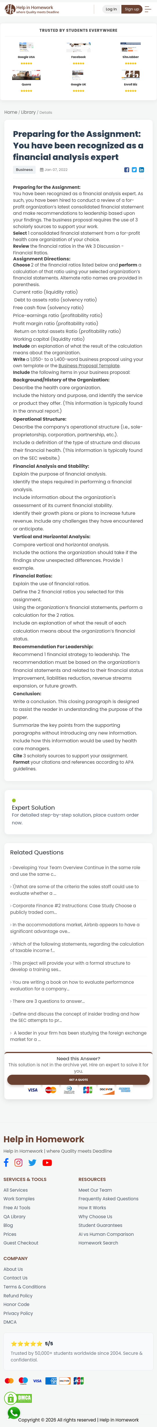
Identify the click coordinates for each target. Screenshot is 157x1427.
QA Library (14, 1217)
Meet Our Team (95, 1191)
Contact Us (15, 1279)
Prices (10, 1235)
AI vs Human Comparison (106, 1235)
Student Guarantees (100, 1226)
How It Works (92, 1209)
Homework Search (98, 1244)
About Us (13, 1270)
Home (10, 112)
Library (28, 112)
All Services (15, 1191)
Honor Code (16, 1306)
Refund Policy (18, 1297)
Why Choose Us (95, 1217)
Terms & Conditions (24, 1288)
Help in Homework (43, 1140)
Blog (8, 1226)
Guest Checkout (21, 1244)
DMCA (10, 1323)
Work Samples (19, 1200)
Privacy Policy (18, 1315)
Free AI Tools (16, 1209)
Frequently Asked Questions (108, 1200)
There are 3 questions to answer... (49, 1002)
